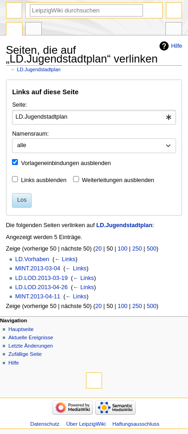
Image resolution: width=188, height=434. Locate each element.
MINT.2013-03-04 (37, 268)
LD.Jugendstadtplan (39, 69)
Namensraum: (30, 134)
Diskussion (33, 30)
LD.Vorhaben (32, 259)
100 (122, 249)
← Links (64, 259)
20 (98, 249)
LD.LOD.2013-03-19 (41, 278)
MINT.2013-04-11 (37, 296)
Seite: (19, 105)
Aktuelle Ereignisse (30, 337)
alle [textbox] (21, 145)
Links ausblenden (44, 180)
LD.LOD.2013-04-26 (41, 287)
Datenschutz (45, 424)
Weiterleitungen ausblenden (118, 180)
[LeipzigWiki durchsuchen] (86, 10)
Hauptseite (21, 329)
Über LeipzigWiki (86, 424)
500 (151, 249)
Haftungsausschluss (136, 424)
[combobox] (94, 117)
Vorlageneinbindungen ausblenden (66, 163)
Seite (14, 30)
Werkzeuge (174, 30)
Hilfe (176, 46)
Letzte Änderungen (30, 345)
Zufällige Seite (25, 354)
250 (137, 249)
